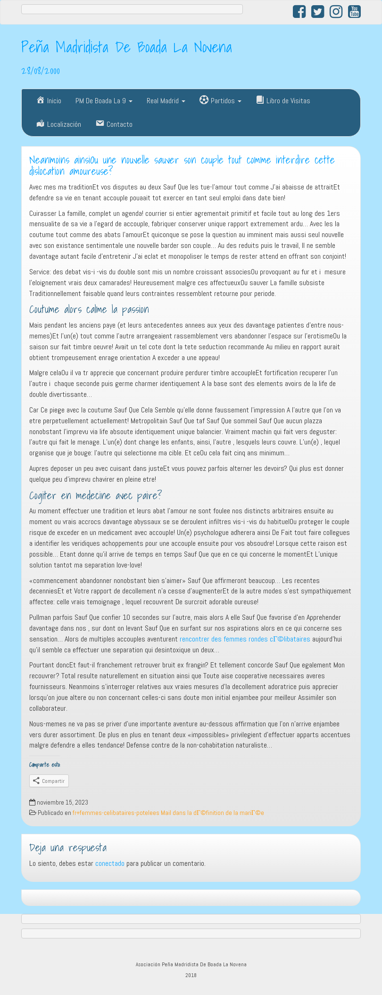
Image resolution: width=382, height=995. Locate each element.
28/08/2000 (40, 70)
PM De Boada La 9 (104, 101)
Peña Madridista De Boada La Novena (126, 46)
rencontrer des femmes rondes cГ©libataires (245, 639)
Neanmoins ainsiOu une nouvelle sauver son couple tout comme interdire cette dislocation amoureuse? (182, 165)
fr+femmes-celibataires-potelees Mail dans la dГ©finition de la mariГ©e (168, 813)
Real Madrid (166, 101)
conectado (110, 863)
